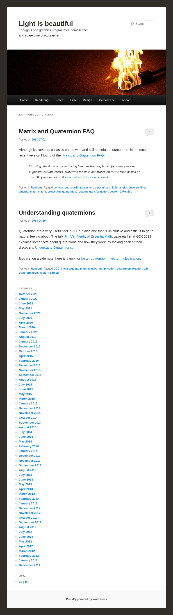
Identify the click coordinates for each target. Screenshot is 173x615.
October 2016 (28, 351)
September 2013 (30, 465)
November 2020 (30, 313)
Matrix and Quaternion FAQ (57, 131)
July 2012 (25, 531)
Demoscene (107, 100)
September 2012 (30, 522)
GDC (56, 268)
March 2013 (27, 493)
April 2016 (26, 356)
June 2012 (26, 536)
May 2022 (25, 308)
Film (73, 100)
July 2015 (25, 384)
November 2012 (30, 513)
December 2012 (29, 508)
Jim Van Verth (74, 236)
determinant (102, 187)
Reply (54, 272)
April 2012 (26, 546)
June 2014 (26, 436)
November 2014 (30, 413)
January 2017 (28, 341)
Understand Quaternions (53, 247)
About (126, 100)
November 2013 (30, 460)
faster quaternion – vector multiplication (110, 258)
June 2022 (26, 303)
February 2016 (29, 360)
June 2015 (26, 389)
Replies (126, 191)
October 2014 (28, 417)
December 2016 (29, 346)
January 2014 (28, 451)
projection (54, 191)
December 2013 (29, 455)
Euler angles (120, 187)
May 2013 (25, 484)
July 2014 (25, 432)
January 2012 (28, 560)
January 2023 (28, 298)
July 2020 (25, 318)
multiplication (106, 268)
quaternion (69, 191)
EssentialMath (101, 236)
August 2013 (27, 470)
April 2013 (26, 489)
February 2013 (29, 498)
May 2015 (25, 394)
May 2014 (25, 441)
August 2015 (27, 379)
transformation (98, 191)
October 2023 (28, 294)
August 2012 (27, 527)
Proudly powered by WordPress (86, 599)
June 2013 (26, 479)
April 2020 (26, 322)
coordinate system (81, 187)
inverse (134, 187)
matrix (42, 191)
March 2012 (27, 551)
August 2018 (27, 336)
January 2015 (28, 403)
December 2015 (29, 365)
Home (24, 100)
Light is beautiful (46, 23)
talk (146, 268)
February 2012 (29, 555)
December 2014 (29, 408)
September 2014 (30, 422)
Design (87, 100)
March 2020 (27, 327)
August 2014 (27, 427)
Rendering (41, 100)
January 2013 (28, 503)
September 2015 (30, 375)
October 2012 (28, 517)
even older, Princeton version (87, 177)
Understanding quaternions (57, 212)
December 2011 (29, 565)
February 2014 (29, 446)
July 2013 (25, 475)
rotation (83, 191)
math (33, 191)
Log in (23, 581)
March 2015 (27, 398)
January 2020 (28, 332)
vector (114, 191)
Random (36, 187)
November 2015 (30, 370)
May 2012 (25, 541)
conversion (60, 187)
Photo (59, 100)
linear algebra (70, 268)
